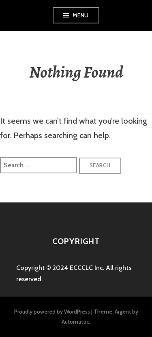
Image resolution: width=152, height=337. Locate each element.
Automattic (75, 321)
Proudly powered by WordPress (52, 311)
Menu (81, 15)
